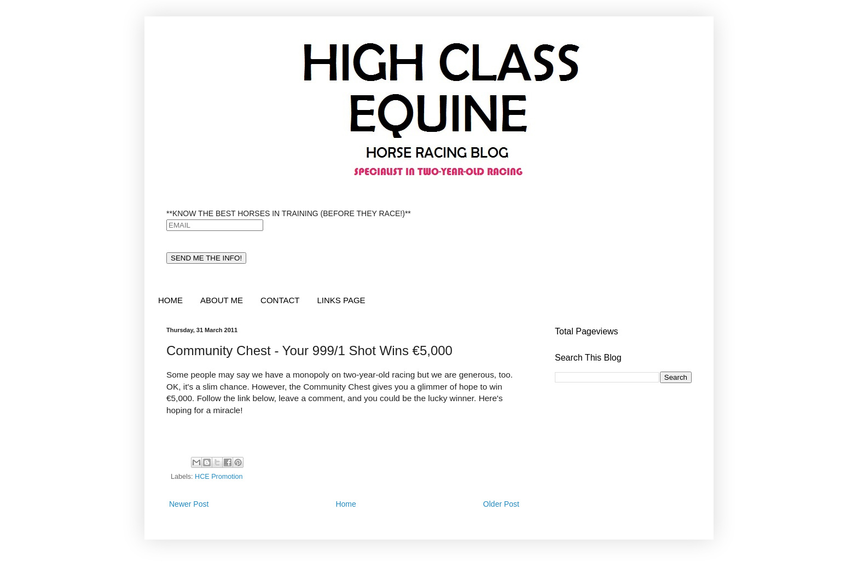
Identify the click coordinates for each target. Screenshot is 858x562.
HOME (170, 300)
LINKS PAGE (341, 300)
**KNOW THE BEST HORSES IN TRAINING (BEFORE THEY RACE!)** (288, 213)
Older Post (501, 504)
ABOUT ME (221, 300)
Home (345, 504)
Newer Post (188, 504)
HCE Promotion (219, 476)
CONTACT (279, 300)
